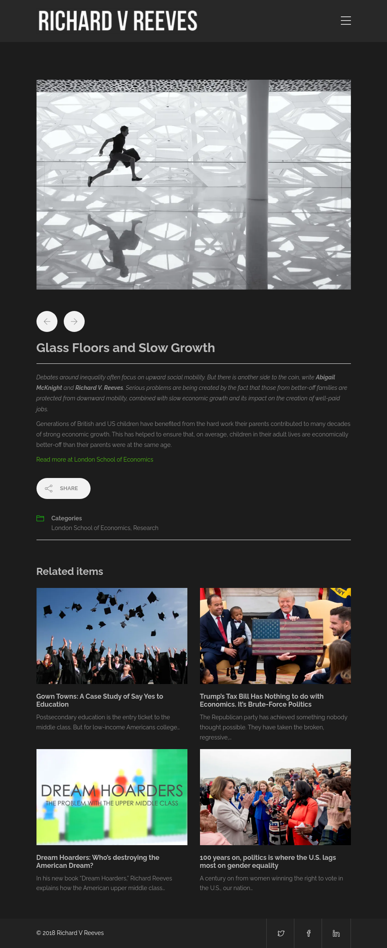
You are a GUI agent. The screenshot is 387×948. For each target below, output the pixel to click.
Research (145, 528)
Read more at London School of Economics (94, 459)
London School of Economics (91, 528)
